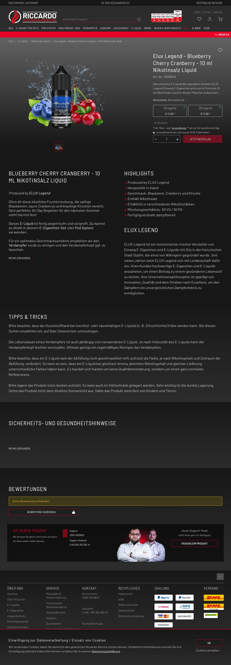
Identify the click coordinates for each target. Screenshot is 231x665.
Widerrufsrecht (128, 604)
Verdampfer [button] (90, 28)
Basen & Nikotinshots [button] (167, 28)
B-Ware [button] (196, 28)
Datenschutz (126, 610)
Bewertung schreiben (51, 512)
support (207, 12)
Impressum (125, 593)
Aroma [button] (147, 28)
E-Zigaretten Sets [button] (27, 28)
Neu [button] (11, 28)
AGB (121, 599)
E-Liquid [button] (136, 28)
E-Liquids (13, 604)
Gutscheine (53, 623)
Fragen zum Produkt (194, 543)
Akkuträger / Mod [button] (69, 28)
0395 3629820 (90, 597)
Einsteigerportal (17, 621)
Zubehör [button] (105, 28)
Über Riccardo (16, 599)
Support (51, 618)
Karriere (217, 12)
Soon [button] (207, 28)
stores (197, 12)
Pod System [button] (49, 28)
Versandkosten (179, 128)
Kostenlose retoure (209, 3)
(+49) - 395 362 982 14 (95, 612)
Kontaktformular (92, 623)
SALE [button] (186, 28)
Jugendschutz (16, 616)
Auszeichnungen (18, 627)
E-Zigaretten (15, 610)
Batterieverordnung (131, 616)
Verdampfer (18, 245)
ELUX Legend (39, 193)
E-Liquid (26, 223)
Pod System (84, 228)
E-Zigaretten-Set (52, 228)
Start (11, 41)
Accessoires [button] (121, 28)
